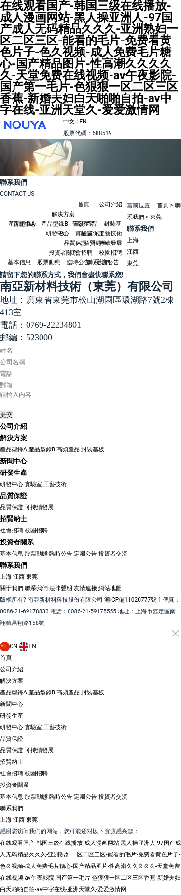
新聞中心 (24, 223)
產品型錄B (41, 449)
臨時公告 (60, 553)
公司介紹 (110, 204)
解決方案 (63, 214)
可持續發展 (39, 507)
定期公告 (85, 553)
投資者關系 (63, 252)
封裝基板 (92, 449)
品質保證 (92, 233)
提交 (6, 414)
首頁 (83, 204)
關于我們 (11, 588)
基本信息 (19, 262)
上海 (133, 240)
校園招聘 (36, 530)
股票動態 (48, 262)
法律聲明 (60, 588)
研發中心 (57, 233)
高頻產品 (68, 449)
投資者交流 (112, 553)
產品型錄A (13, 449)
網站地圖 (110, 588)
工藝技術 (55, 484)
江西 (133, 251)
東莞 (156, 217)
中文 (69, 121)
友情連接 (85, 588)
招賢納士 (95, 243)
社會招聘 (11, 530)
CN (8, 646)
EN (82, 121)
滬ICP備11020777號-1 (133, 600)
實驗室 (33, 484)
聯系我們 (98, 262)
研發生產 (84, 223)
